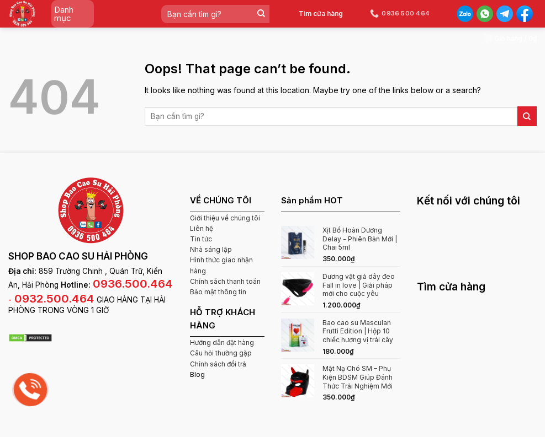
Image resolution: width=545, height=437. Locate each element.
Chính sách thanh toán (225, 281)
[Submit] (260, 14)
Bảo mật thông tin (218, 292)
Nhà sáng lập (211, 249)
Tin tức (201, 239)
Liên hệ (201, 228)
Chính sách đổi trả (218, 364)
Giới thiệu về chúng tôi (225, 218)
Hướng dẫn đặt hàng (222, 342)
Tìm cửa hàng (321, 13)
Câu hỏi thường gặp (221, 353)
